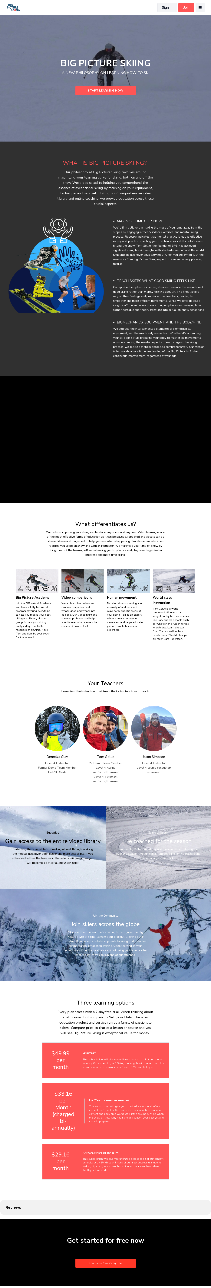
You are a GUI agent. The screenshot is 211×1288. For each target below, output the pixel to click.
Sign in (167, 7)
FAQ (104, 1275)
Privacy (93, 1275)
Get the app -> (160, 1275)
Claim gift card (139, 1275)
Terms (81, 1275)
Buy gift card (118, 1275)
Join (186, 7)
